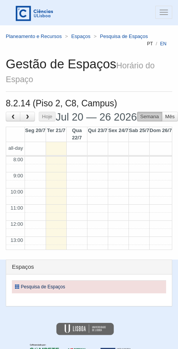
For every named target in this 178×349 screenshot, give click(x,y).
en (163, 43)
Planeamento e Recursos (34, 36)
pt (150, 43)
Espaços (81, 36)
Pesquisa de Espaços (124, 36)
